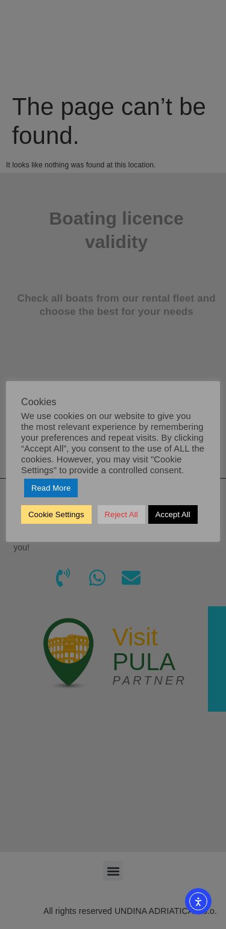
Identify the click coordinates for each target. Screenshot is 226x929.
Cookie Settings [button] (56, 514)
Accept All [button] (172, 514)
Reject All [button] (121, 514)
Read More (51, 487)
